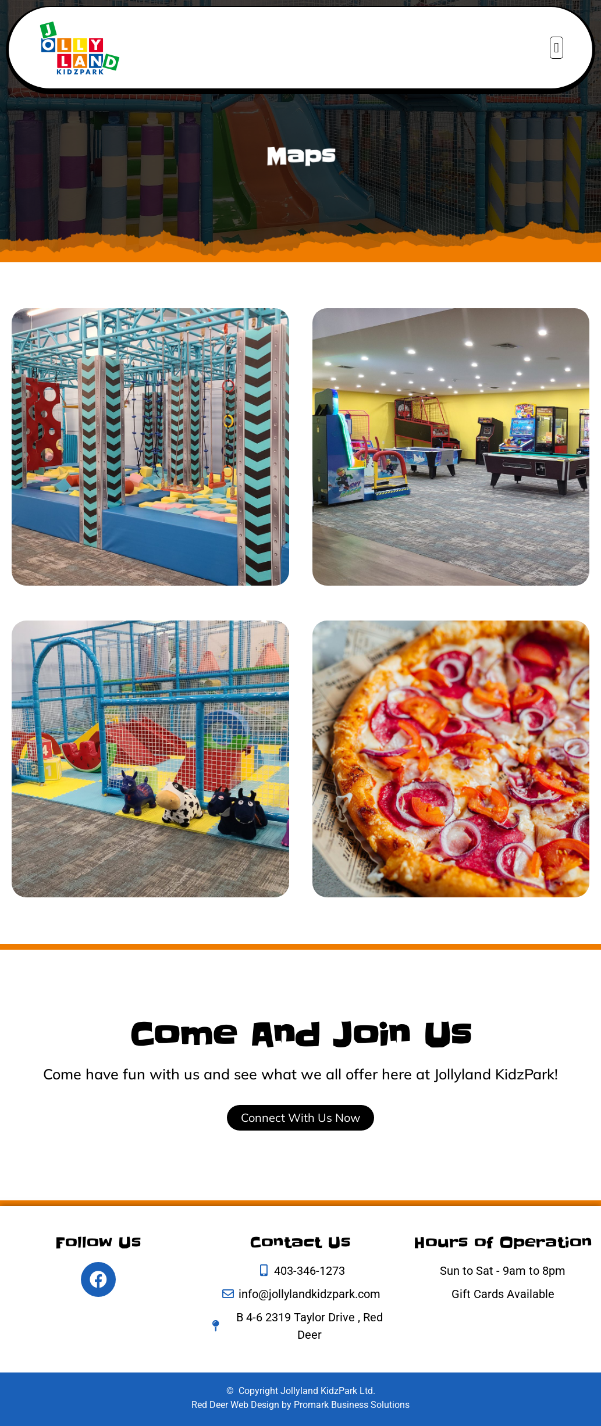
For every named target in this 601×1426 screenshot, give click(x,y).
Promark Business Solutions (352, 1404)
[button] (556, 48)
